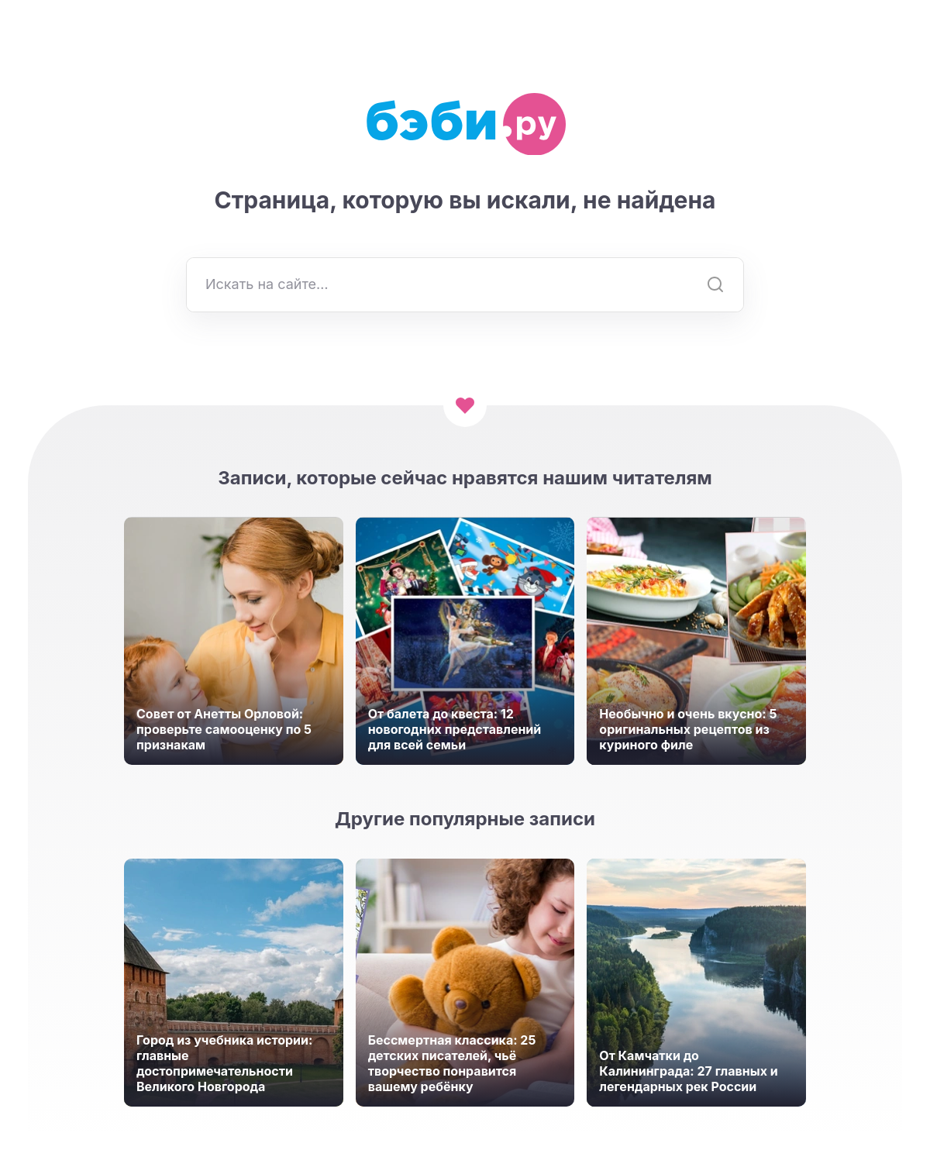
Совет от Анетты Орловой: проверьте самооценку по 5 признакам (224, 729)
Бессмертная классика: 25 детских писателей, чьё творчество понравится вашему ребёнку (452, 1063)
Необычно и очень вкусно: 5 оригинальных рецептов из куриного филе (688, 729)
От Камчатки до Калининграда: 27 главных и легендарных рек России (688, 1071)
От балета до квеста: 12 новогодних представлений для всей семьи (455, 729)
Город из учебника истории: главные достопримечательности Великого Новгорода (224, 1063)
